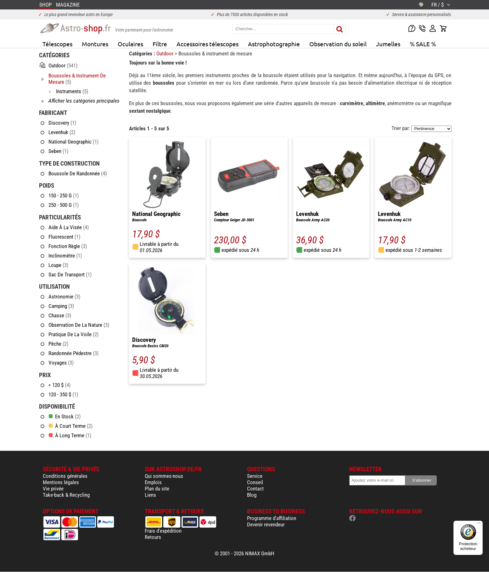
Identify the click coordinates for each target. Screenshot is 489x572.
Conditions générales (65, 476)
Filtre (160, 44)
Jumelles (388, 44)
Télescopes (57, 44)
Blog (251, 495)
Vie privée (53, 488)
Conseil (255, 482)
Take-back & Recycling (66, 495)
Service (254, 476)
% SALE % (423, 44)
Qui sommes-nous (164, 476)
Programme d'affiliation (271, 518)
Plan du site (157, 488)
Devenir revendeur (265, 524)
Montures (95, 44)
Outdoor (165, 53)
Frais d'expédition (163, 531)
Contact (255, 488)
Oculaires (130, 44)
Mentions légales (61, 482)
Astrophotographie (274, 44)
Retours (153, 537)
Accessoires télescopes (208, 44)
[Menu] (479, 524)
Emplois (153, 482)
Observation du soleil (338, 44)
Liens (150, 495)
